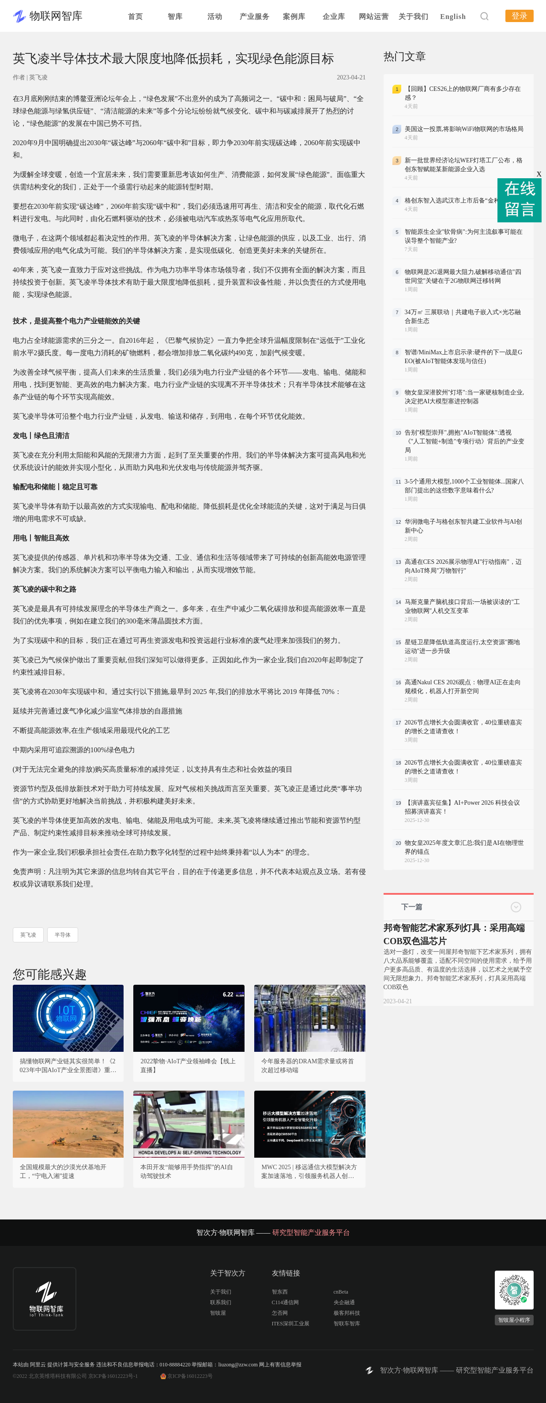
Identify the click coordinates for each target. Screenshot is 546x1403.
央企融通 (344, 1302)
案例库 (294, 16)
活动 (214, 16)
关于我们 (414, 16)
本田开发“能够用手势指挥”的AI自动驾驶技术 (186, 1171)
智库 (175, 16)
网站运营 (374, 16)
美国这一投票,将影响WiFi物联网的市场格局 (464, 129)
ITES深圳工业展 (290, 1323)
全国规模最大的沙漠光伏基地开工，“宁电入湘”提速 (63, 1171)
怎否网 (280, 1313)
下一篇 (411, 907)
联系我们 (220, 1302)
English (453, 16)
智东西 (280, 1292)
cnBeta (341, 1292)
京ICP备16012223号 (190, 1376)
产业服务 (255, 16)
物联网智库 (56, 16)
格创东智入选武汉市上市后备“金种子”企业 (463, 200)
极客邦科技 (347, 1313)
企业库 (334, 16)
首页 (135, 16)
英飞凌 (28, 935)
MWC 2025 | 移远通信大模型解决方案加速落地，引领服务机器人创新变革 (309, 1172)
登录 (519, 15)
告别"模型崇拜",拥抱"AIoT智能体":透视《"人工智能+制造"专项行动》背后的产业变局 (464, 441)
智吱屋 (218, 1313)
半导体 (63, 935)
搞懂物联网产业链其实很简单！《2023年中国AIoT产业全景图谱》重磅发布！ (68, 1066)
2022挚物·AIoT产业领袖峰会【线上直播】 (188, 1065)
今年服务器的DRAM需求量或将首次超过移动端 (307, 1065)
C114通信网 (285, 1302)
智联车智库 (347, 1323)
